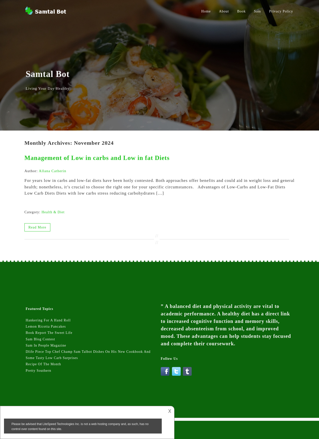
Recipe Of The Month (43, 364)
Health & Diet (53, 212)
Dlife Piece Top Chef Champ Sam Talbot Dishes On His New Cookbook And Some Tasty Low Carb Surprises (88, 355)
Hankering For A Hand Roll (48, 320)
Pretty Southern (38, 370)
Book (241, 11)
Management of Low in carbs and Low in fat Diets (96, 157)
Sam (257, 11)
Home (206, 11)
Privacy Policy (281, 11)
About (224, 11)
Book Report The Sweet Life (49, 333)
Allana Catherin (52, 171)
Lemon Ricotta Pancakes (46, 326)
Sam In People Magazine (46, 345)
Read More (37, 227)
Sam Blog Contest (40, 339)
